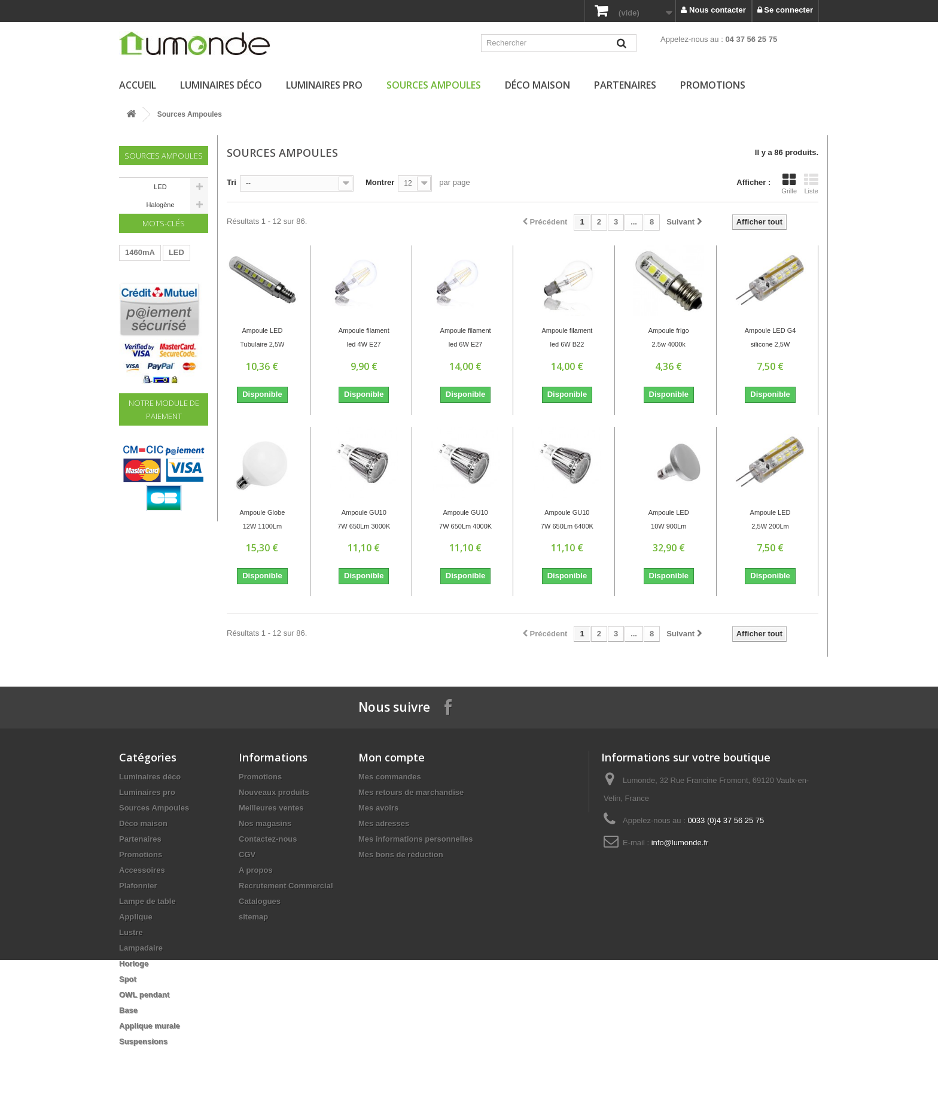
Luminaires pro (324, 85)
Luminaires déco (221, 85)
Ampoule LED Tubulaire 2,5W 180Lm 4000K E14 (262, 339)
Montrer (380, 182)
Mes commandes (389, 776)
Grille (789, 184)
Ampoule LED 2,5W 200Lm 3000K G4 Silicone (770, 521)
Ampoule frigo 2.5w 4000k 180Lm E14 (668, 339)
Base (128, 1010)
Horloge (133, 963)
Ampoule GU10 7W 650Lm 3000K (363, 519)
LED (160, 186)
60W (133, 306)
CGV (247, 854)
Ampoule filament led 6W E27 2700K (465, 339)
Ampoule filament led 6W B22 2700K (566, 339)
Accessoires (142, 870)
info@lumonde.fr (680, 842)
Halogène (160, 204)
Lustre (131, 932)
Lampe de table (147, 901)
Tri (231, 182)
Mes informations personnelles (415, 838)
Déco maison (537, 85)
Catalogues (260, 901)
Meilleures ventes (271, 807)
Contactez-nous (268, 838)
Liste (811, 184)
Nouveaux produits (274, 792)
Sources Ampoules (433, 85)
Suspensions (143, 1041)
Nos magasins (265, 823)
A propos (256, 870)
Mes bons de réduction (400, 854)
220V (164, 306)
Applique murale (149, 1025)
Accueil (137, 85)
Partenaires (625, 85)
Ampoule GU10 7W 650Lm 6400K (567, 519)
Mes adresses (383, 823)
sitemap (253, 916)
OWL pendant (144, 994)
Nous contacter (713, 9)
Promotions (712, 85)
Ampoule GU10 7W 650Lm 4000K (465, 519)
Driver (136, 324)
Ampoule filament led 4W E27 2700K (364, 339)
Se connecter (785, 9)
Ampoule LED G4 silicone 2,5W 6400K (770, 339)
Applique (136, 916)
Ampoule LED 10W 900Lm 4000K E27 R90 (668, 521)
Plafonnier (138, 885)
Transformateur (153, 288)
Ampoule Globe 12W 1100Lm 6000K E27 (262, 521)
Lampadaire (141, 947)
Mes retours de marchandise (411, 792)
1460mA (140, 270)
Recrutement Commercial (286, 885)
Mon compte (391, 757)
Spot (127, 979)
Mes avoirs (378, 807)
